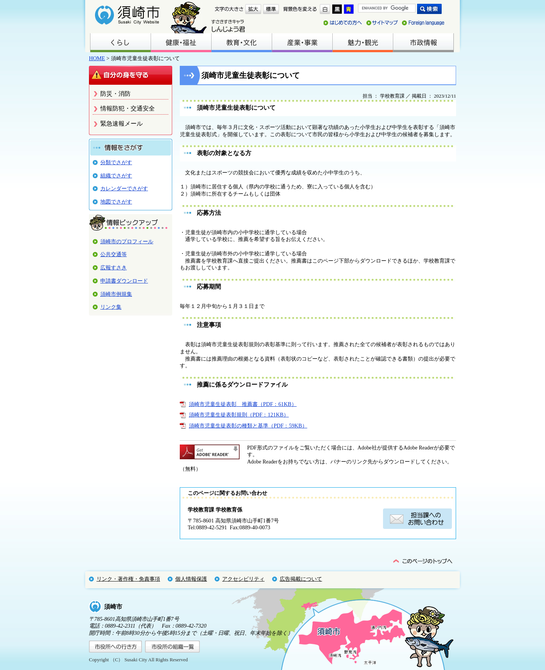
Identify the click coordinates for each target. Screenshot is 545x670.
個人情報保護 (191, 579)
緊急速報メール (121, 123)
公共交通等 (113, 254)
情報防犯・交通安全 (127, 108)
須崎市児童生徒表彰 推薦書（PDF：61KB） (243, 404)
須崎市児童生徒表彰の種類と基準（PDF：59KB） (248, 426)
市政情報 (423, 42)
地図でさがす (116, 202)
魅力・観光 (362, 42)
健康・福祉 (181, 42)
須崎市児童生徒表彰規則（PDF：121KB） (239, 415)
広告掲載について (301, 579)
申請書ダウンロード (124, 281)
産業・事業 (302, 42)
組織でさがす (116, 176)
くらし (120, 42)
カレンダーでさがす (124, 188)
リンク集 (110, 307)
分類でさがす (116, 162)
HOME (97, 58)
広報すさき (113, 267)
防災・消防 (115, 93)
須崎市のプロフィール (126, 241)
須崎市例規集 (116, 294)
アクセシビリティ (243, 579)
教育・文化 (241, 42)
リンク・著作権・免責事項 (128, 579)
